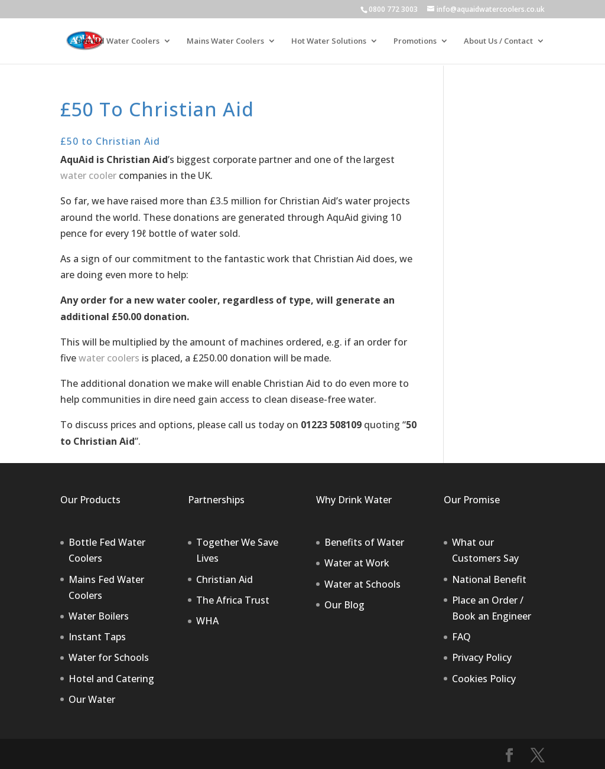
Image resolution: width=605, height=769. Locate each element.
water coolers (109, 357)
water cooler (88, 175)
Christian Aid (224, 579)
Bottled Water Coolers (118, 41)
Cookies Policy (484, 678)
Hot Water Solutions (328, 41)
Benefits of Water (364, 542)
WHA (207, 620)
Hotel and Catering (111, 678)
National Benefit (489, 579)
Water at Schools (362, 584)
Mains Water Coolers (225, 41)
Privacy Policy (482, 657)
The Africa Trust (232, 600)
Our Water (92, 699)
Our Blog (344, 604)
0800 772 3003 (393, 9)
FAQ (461, 636)
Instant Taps (97, 636)
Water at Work (356, 562)
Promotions (415, 41)
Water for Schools (109, 657)
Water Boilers (99, 616)
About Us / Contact (498, 41)
